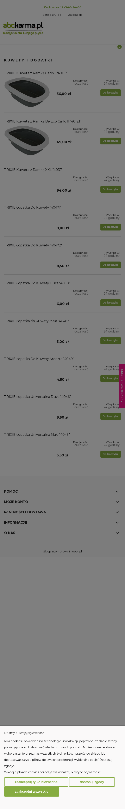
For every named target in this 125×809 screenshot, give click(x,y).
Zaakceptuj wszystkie (31, 791)
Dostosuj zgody (92, 782)
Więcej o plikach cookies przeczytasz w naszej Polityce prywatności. (53, 772)
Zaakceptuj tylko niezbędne (36, 782)
